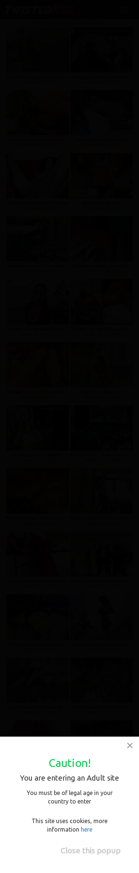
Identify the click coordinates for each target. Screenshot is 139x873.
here (86, 829)
